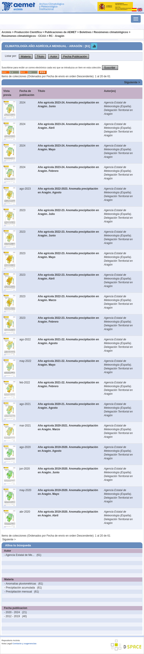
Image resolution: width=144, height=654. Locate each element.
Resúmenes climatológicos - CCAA (24, 36)
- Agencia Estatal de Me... (19, 555)
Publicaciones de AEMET (61, 32)
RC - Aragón (56, 36)
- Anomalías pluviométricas (20, 583)
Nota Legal (7, 643)
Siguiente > (132, 82)
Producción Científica (28, 32)
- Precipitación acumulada (19, 587)
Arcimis (6, 32)
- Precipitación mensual (18, 591)
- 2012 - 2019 (12, 616)
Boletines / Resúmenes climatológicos (103, 32)
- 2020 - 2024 (12, 612)
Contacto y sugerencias (24, 643)
